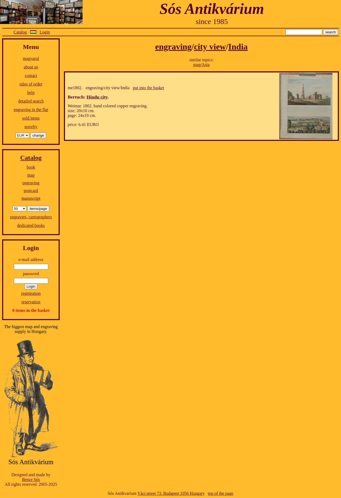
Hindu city (97, 97)
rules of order (30, 84)
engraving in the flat (31, 109)
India (238, 46)
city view (210, 46)
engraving (30, 183)
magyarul (31, 58)
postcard (31, 190)
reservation (30, 302)
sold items (30, 118)
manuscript (30, 198)
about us (31, 67)
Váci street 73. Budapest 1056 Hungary (171, 493)
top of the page (220, 493)
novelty (31, 126)
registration (31, 293)
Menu (31, 46)
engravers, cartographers (31, 217)
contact (31, 75)
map (31, 175)
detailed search (31, 101)
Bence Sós (31, 479)
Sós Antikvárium (212, 8)
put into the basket (148, 87)
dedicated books (31, 225)
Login (45, 32)
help (31, 92)
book (31, 167)
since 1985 (212, 21)
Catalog (20, 32)
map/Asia (201, 64)
